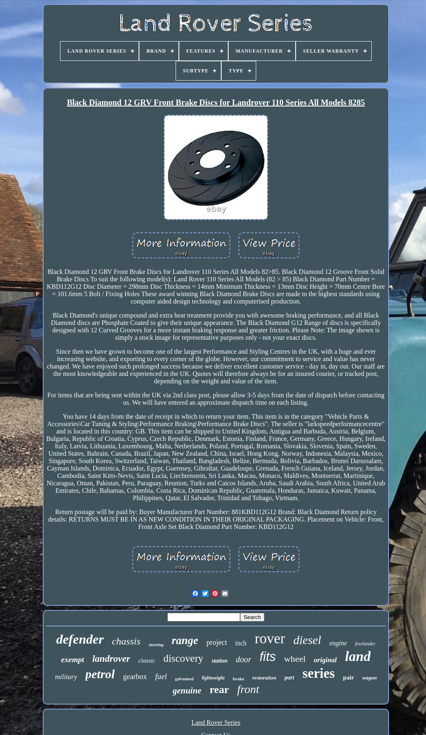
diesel (307, 640)
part (289, 678)
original (325, 660)
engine (338, 643)
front (248, 689)
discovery (183, 658)
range (185, 640)
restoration (264, 678)
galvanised (184, 679)
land (357, 656)
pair (348, 677)
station (219, 661)
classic (146, 660)
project (216, 642)
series (318, 673)
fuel (161, 676)
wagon (369, 678)
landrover (111, 659)
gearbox (135, 676)
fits (267, 656)
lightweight (213, 678)
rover (270, 639)
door (243, 659)
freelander (365, 644)
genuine (187, 691)
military (66, 677)
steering (156, 644)
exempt (72, 659)
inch (241, 643)
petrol (100, 674)
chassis (126, 641)
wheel (295, 659)
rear (219, 690)
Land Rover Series (215, 722)
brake (238, 678)
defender (80, 639)
